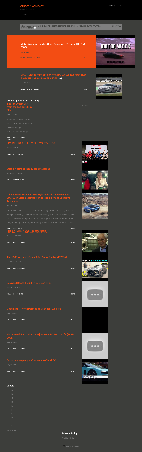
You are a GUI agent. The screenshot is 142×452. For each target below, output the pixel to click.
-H (12, 418)
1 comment (17, 228)
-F (12, 410)
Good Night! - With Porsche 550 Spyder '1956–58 (34, 308)
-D (12, 402)
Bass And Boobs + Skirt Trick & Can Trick (29, 282)
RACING (24, 14)
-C (12, 398)
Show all (116, 26)
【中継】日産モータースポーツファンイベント (33, 143)
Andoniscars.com (32, 5)
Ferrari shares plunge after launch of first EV (31, 360)
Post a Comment (33, 58)
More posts (83, 105)
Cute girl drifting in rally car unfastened (28, 168)
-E (12, 406)
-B (12, 394)
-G (12, 414)
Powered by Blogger (71, 446)
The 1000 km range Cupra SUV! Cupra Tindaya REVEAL (37, 257)
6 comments (18, 154)
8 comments (18, 294)
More (86, 58)
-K (12, 425)
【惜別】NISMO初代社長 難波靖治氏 (27, 231)
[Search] (112, 5)
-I (11, 421)
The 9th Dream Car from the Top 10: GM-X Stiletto (19, 107)
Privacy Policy (68, 438)
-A (12, 390)
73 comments (18, 180)
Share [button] (22, 58)
